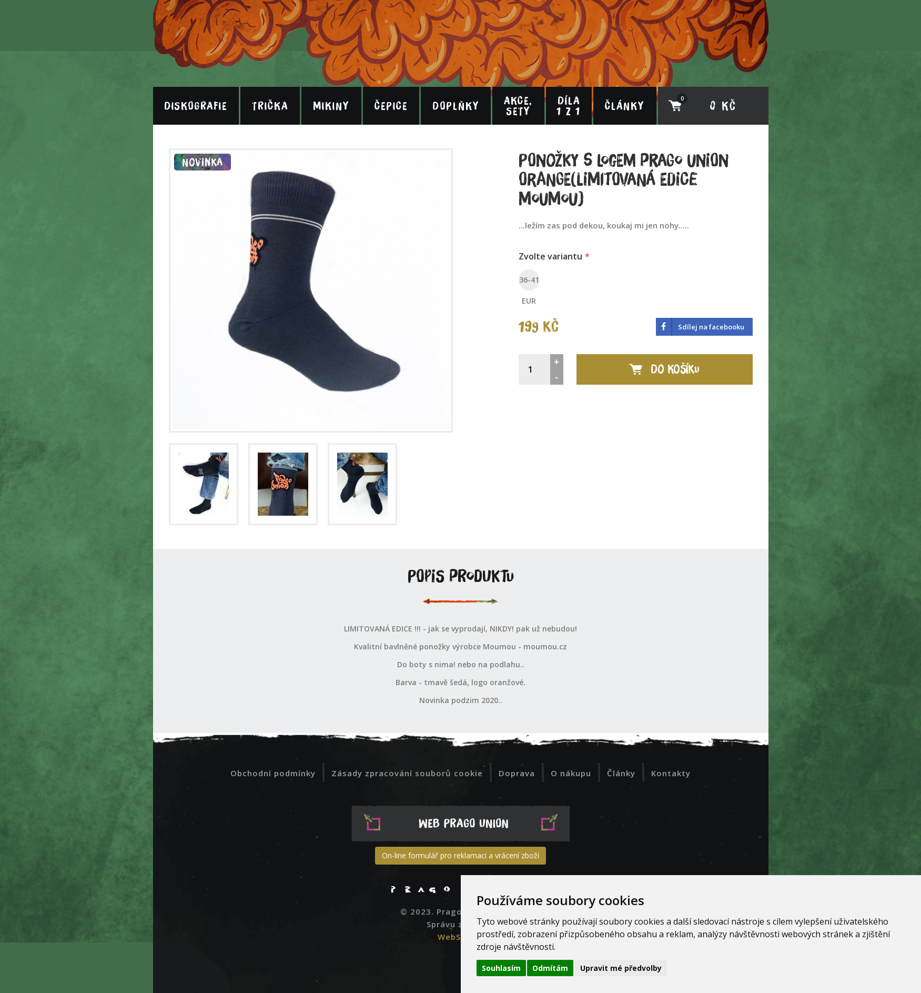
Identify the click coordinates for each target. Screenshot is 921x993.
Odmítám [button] (550, 968)
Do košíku (664, 369)
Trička (270, 106)
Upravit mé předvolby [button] (621, 968)
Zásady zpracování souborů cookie (407, 773)
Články (624, 106)
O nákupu (571, 773)
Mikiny (331, 106)
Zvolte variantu (550, 256)
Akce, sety (518, 105)
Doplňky (455, 106)
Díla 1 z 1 (568, 105)
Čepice (391, 106)
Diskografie (195, 106)
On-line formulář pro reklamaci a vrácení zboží (460, 855)
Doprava (517, 773)
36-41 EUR (529, 281)
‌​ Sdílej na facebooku (700, 327)
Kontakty (671, 773)
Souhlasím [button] (501, 968)
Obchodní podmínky (273, 773)
